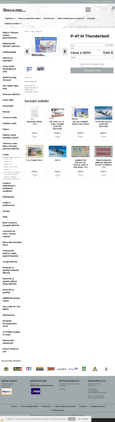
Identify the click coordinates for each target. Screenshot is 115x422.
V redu (71, 419)
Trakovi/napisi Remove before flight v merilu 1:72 (103, 163)
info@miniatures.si (79, 415)
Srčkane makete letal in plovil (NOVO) (12, 178)
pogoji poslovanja (98, 406)
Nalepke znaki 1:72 (34, 123)
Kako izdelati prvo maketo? (71, 18)
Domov (26, 31)
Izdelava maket (12, 23)
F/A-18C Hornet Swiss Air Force (80, 123)
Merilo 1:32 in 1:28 (10, 167)
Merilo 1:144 (8, 159)
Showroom (49, 18)
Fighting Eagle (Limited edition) (104, 124)
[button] (64, 51)
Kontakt (91, 18)
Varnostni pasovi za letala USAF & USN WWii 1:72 (80, 163)
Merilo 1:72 (8, 161)
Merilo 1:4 (7, 169)
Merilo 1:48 (8, 164)
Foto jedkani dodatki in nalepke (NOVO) (12, 173)
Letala (32, 31)
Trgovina (9, 18)
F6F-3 (57, 160)
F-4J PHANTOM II (34, 160)
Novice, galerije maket (30, 18)
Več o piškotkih (82, 419)
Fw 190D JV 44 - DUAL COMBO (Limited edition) (57, 125)
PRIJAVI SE (62, 389)
